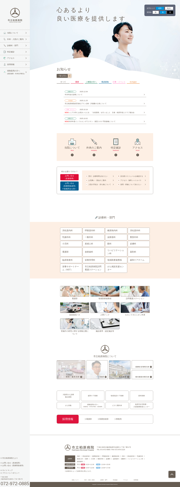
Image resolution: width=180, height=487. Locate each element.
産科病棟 (141, 401)
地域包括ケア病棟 (117, 401)
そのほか (133, 82)
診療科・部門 (103, 480)
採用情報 (136, 480)
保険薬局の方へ (92, 411)
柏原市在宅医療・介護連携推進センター (142, 410)
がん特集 (68, 410)
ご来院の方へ (91, 82)
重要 (77, 82)
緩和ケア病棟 (93, 401)
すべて (63, 82)
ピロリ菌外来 (117, 410)
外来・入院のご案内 (89, 480)
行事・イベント (119, 82)
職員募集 (105, 82)
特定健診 (115, 480)
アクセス (125, 480)
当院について (75, 480)
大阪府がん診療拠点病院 (68, 401)
